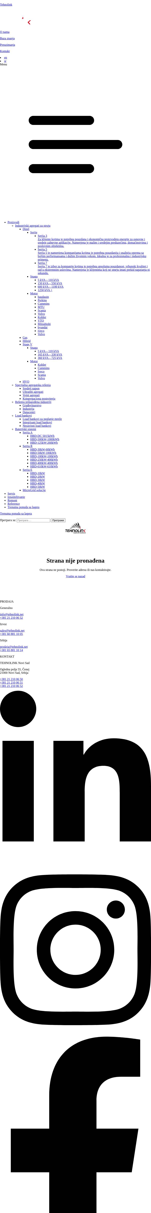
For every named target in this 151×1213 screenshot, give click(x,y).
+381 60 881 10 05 (11, 634)
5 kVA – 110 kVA (48, 279)
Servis (11, 493)
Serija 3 (94, 241)
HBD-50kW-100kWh (43, 452)
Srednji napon (31, 388)
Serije (33, 232)
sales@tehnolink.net (12, 630)
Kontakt (5, 51)
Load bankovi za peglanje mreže (42, 419)
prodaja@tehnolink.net (14, 646)
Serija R (27, 446)
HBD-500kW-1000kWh (44, 439)
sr (5, 61)
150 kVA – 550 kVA (50, 283)
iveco (41, 330)
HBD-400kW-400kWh (44, 463)
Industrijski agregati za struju (32, 225)
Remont (12, 500)
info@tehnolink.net (12, 614)
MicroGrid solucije (34, 490)
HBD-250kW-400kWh (44, 459)
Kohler (42, 317)
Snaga (34, 276)
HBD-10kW (37, 473)
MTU (41, 307)
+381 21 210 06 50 (11, 679)
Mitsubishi (44, 324)
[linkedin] (75, 861)
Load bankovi (23, 415)
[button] (75, 140)
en (5, 57)
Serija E (27, 469)
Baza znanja (7, 38)
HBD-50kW (37, 486)
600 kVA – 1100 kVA (51, 286)
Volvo (41, 313)
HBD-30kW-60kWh (42, 449)
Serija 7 (94, 268)
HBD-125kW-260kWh (44, 442)
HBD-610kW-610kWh (44, 466)
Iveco (41, 371)
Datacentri (29, 412)
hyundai (43, 327)
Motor (34, 293)
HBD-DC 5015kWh (42, 435)
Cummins (43, 303)
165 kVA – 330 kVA (50, 354)
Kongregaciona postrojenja (39, 398)
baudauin (43, 296)
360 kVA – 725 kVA (50, 357)
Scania (42, 310)
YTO (41, 320)
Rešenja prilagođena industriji (33, 402)
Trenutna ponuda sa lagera (23, 507)
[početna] (75, 18)
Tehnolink (6, 4)
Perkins (42, 300)
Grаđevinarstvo (32, 405)
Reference (14, 503)
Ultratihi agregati (33, 391)
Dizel (26, 229)
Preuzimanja (7, 44)
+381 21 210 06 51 (11, 682)
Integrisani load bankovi (37, 422)
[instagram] (75, 1034)
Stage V (27, 344)
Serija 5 (94, 254)
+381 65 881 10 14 (11, 650)
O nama (4, 32)
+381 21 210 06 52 (11, 617)
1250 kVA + (45, 290)
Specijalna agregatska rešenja (33, 385)
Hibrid (27, 341)
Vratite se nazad (75, 576)
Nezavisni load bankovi (37, 425)
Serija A (27, 432)
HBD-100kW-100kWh (44, 456)
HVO (26, 381)
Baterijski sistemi (25, 429)
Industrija (28, 408)
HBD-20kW (37, 476)
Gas (25, 337)
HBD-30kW (37, 480)
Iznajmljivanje (16, 497)
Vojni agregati (31, 395)
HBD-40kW (37, 483)
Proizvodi (13, 222)
